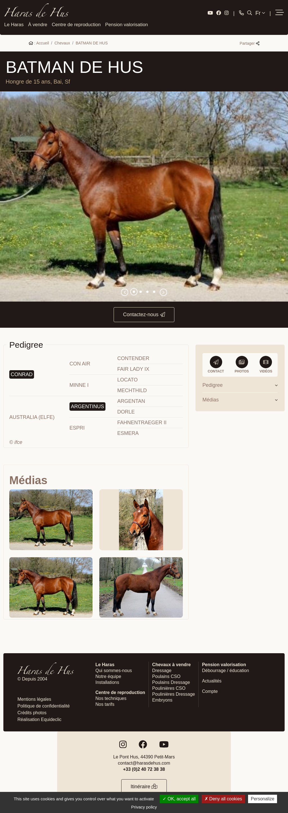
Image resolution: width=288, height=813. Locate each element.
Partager (249, 42)
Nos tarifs (104, 703)
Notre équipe (108, 675)
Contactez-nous (144, 313)
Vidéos (266, 363)
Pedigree (240, 384)
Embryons (162, 699)
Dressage (161, 669)
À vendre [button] (37, 23)
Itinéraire (143, 786)
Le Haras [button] (14, 23)
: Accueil (39, 42)
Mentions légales (34, 698)
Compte (210, 690)
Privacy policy (144, 807)
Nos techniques (110, 697)
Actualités (211, 680)
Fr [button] (260, 13)
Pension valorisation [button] (126, 23)
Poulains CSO (166, 675)
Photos (242, 363)
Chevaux (62, 42)
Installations (107, 681)
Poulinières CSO (168, 687)
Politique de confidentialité (43, 705)
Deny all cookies (223, 798)
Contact (216, 363)
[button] (279, 12)
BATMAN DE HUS (92, 42)
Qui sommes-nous (113, 669)
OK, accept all (179, 798)
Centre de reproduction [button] (76, 23)
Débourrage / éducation (225, 669)
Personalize (262, 798)
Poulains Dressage (171, 681)
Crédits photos (31, 711)
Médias (240, 399)
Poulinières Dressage (173, 693)
